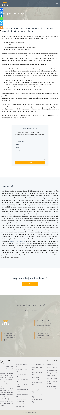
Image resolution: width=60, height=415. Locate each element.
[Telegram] (1, 24)
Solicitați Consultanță (30, 284)
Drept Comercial (52, 376)
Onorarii (39, 337)
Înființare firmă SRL (52, 378)
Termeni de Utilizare (42, 333)
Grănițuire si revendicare (18, 241)
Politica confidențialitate (44, 335)
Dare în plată (51, 364)
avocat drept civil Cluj (38, 364)
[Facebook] (1, 9)
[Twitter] (1, 12)
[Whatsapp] (1, 18)
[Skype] (1, 21)
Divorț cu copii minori (53, 367)
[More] (1, 27)
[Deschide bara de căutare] (51, 4)
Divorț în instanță (52, 370)
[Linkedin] (1, 15)
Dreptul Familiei (51, 386)
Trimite (30, 163)
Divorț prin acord (52, 373)
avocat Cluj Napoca (37, 387)
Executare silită (51, 389)
